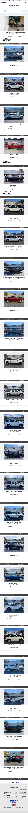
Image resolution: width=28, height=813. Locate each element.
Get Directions (8, 794)
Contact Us (8, 797)
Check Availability (21, 43)
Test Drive (7, 43)
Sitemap (10, 807)
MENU (24, 3)
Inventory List (6, 807)
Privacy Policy (15, 807)
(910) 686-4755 (8, 795)
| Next (10, 11)
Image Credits (21, 807)
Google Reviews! (16, 0)
